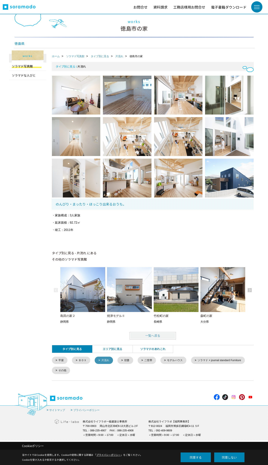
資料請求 (160, 7)
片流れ (107, 360)
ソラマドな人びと (24, 75)
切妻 (129, 360)
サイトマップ (57, 410)
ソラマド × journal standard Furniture (82, 371)
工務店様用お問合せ (189, 7)
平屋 (61, 360)
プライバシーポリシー (86, 410)
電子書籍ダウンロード (229, 7)
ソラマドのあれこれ (152, 349)
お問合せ (140, 7)
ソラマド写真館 (22, 66)
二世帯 (151, 360)
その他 (124, 371)
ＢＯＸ (83, 360)
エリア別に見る (112, 349)
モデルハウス (179, 360)
